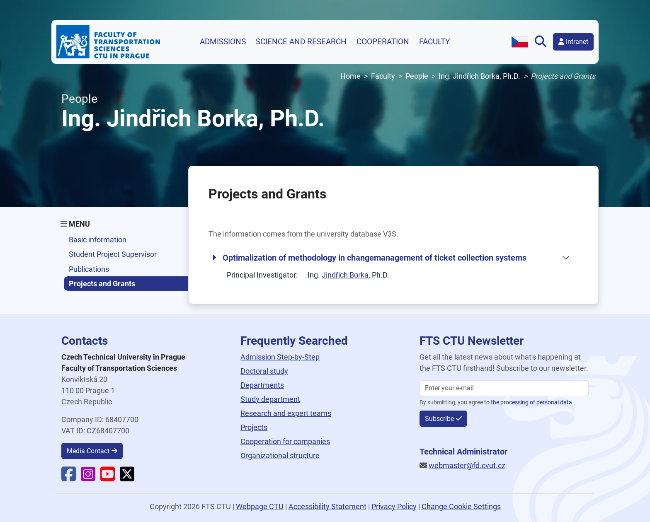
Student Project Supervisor (113, 254)
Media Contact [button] (88, 451)
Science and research (301, 41)
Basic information (97, 239)
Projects (253, 427)
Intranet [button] (573, 42)
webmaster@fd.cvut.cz (467, 465)
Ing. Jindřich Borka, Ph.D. (479, 76)
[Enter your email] (504, 388)
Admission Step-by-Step (280, 357)
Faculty (434, 41)
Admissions (223, 41)
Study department (270, 399)
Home (350, 76)
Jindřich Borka (345, 275)
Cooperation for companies (285, 441)
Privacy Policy (394, 506)
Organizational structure (280, 455)
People (416, 76)
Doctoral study (264, 371)
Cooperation (383, 41)
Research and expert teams (285, 413)
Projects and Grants (102, 283)
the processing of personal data (531, 402)
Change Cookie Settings (461, 506)
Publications (89, 269)
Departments (262, 385)
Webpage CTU (260, 506)
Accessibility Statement (327, 506)
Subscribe (439, 419)
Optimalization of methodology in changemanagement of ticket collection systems (369, 258)
